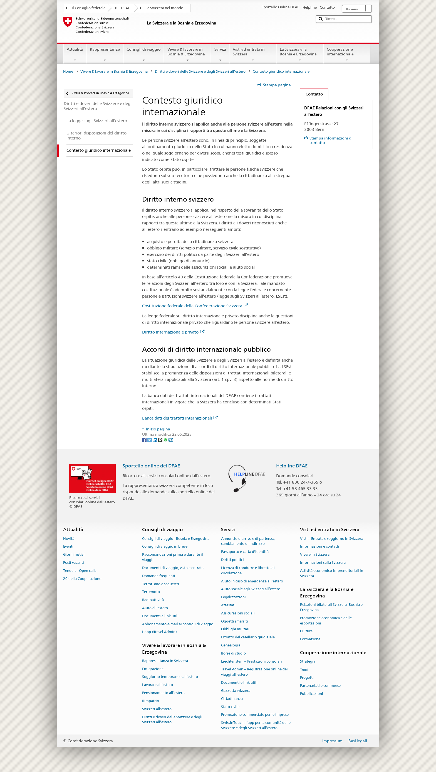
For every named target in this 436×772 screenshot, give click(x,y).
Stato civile (230, 707)
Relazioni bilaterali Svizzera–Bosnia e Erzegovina (331, 607)
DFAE (125, 8)
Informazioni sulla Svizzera (323, 562)
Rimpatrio (150, 701)
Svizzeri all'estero (157, 709)
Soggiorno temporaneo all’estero (170, 677)
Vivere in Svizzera (315, 555)
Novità (68, 538)
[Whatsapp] (166, 439)
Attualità (75, 54)
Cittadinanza (232, 699)
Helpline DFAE (292, 466)
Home (68, 71)
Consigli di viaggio (143, 54)
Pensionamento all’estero (163, 693)
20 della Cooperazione (82, 579)
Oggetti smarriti (234, 621)
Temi (304, 669)
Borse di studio (233, 653)
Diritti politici (232, 560)
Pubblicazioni (311, 694)
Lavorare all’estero (157, 685)
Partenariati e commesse (320, 685)
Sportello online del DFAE (151, 466)
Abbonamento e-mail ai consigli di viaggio (177, 624)
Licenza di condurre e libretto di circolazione (248, 570)
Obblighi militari (235, 629)
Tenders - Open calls (79, 570)
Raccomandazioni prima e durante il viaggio (172, 557)
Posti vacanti (73, 562)
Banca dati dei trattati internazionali (180, 418)
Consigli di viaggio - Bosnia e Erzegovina (175, 538)
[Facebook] (144, 439)
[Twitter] (150, 439)
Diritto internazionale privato (173, 332)
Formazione (310, 639)
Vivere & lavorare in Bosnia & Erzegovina (187, 54)
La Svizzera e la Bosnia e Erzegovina (300, 54)
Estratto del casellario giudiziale (248, 637)
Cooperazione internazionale (347, 54)
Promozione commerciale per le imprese (255, 715)
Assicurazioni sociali (238, 613)
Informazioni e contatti (319, 547)
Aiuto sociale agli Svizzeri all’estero (250, 589)
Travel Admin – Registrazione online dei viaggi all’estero (254, 672)
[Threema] (160, 439)
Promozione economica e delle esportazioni (326, 620)
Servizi (220, 54)
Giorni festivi (74, 555)
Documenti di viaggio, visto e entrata (173, 568)
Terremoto (151, 592)
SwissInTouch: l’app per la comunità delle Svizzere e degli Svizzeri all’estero (256, 725)
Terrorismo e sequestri (160, 584)
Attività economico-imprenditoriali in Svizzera (331, 573)
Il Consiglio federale (88, 8)
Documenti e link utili (160, 616)
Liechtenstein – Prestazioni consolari (251, 661)
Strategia (307, 662)
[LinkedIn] (155, 439)
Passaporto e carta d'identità (245, 552)
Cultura (306, 631)
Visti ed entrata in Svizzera (253, 54)
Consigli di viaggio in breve (164, 547)
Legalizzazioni (233, 597)
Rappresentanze (104, 54)
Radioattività (153, 600)
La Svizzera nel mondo (164, 8)
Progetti (307, 677)
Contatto (311, 94)
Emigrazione (153, 669)
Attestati (228, 605)
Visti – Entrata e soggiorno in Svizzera (331, 538)
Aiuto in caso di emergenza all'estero (252, 581)
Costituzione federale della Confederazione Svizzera (195, 305)
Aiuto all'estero (155, 608)
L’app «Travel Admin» (159, 632)
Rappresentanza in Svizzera (165, 661)
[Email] (171, 439)
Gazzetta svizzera (235, 690)
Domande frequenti (158, 576)
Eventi (68, 547)
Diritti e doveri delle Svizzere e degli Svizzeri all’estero (200, 71)
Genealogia (230, 645)
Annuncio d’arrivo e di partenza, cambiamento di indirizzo (248, 541)
